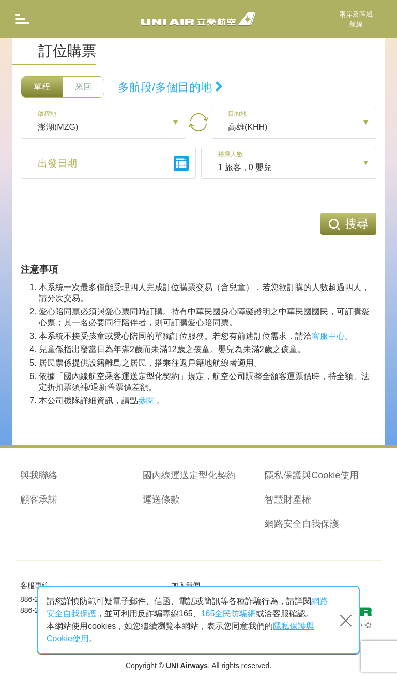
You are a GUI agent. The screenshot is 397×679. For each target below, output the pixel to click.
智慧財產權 (288, 499)
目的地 (239, 114)
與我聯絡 (38, 475)
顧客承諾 (38, 499)
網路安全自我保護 (302, 524)
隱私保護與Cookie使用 (312, 475)
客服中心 (328, 335)
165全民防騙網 (228, 613)
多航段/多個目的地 (170, 87)
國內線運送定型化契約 (189, 475)
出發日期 (58, 164)
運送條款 (161, 499)
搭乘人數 (232, 154)
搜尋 (348, 223)
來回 (83, 86)
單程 (42, 86)
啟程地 (48, 114)
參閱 (146, 400)
